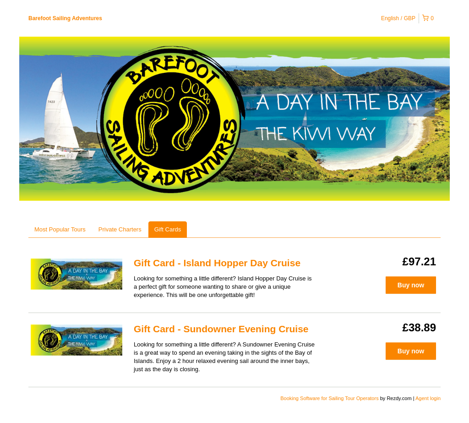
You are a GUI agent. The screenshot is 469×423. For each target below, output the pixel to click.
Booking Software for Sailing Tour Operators (330, 398)
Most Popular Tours (60, 229)
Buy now (411, 285)
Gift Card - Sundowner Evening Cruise (221, 329)
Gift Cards (167, 229)
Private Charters (120, 229)
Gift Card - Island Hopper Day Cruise (217, 263)
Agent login (428, 398)
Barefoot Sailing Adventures (65, 18)
